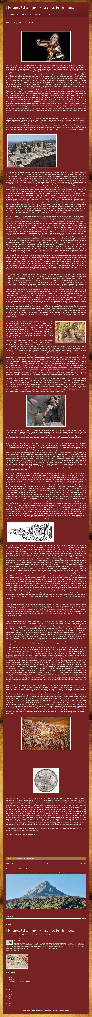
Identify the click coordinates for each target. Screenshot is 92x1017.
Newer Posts (9, 863)
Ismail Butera (19, 940)
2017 (9, 1001)
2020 (9, 994)
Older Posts (82, 863)
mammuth (54, 1010)
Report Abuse (10, 972)
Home (46, 863)
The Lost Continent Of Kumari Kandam (19, 869)
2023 (9, 987)
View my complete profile (12, 950)
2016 (9, 1003)
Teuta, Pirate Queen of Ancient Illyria (19, 23)
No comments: (18, 858)
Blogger (67, 1010)
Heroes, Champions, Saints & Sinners (40, 7)
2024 (9, 984)
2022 (9, 989)
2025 (9, 977)
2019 (9, 996)
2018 (9, 998)
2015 (9, 1005)
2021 (9, 991)
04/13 (11, 979)
